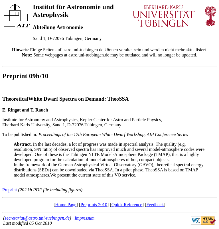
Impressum (85, 218)
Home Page (65, 204)
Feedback (155, 204)
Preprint (9, 189)
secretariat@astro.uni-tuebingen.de (37, 218)
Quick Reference (126, 204)
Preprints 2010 (93, 204)
